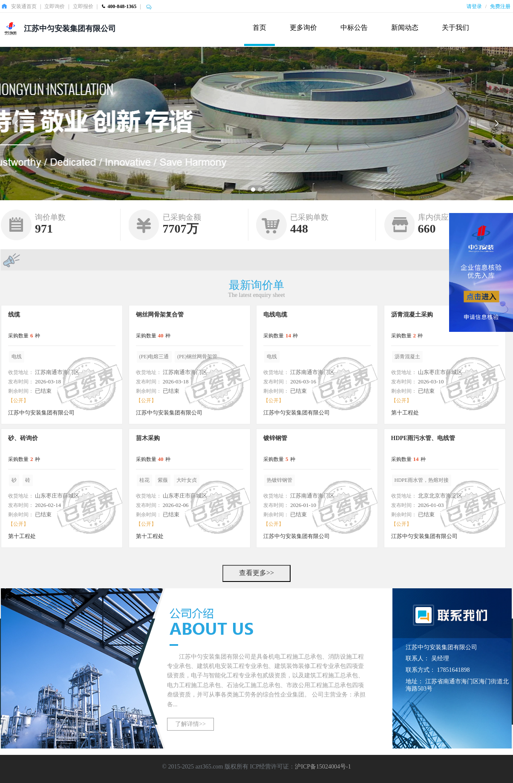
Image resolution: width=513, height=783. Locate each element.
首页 (259, 27)
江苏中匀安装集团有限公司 (70, 28)
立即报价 (83, 6)
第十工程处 (405, 412)
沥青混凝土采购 (412, 314)
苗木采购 (148, 438)
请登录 (474, 6)
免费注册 (500, 6)
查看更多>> (256, 572)
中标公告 (354, 27)
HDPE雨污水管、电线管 (423, 438)
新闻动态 (404, 27)
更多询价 (303, 27)
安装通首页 (24, 6)
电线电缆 (275, 314)
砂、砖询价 (23, 438)
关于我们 (455, 27)
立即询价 (54, 6)
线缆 (14, 314)
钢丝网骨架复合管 (160, 314)
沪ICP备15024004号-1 (323, 766)
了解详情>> (190, 724)
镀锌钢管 (275, 438)
